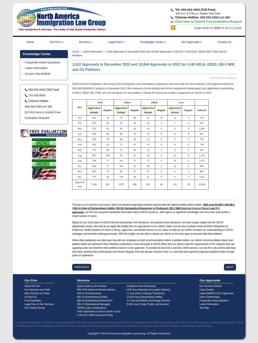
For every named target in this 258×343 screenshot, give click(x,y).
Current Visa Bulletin (37, 73)
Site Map (204, 307)
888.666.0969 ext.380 (215, 17)
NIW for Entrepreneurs (89, 293)
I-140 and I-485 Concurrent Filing (94, 315)
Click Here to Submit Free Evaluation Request (208, 21)
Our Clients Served (35, 307)
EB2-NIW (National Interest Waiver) (96, 289)
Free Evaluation (33, 300)
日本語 (238, 28)
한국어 (229, 28)
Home (30, 42)
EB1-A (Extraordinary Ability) (92, 297)
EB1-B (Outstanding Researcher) (94, 300)
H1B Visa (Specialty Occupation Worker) (148, 289)
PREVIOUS (81, 267)
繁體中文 (220, 28)
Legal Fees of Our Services (39, 304)
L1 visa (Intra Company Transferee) (146, 293)
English (199, 28)
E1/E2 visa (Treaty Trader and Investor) (148, 304)
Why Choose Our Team (37, 293)
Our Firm (56, 42)
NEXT (230, 267)
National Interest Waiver (195, 208)
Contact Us (224, 42)
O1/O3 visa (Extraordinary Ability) (144, 297)
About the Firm (33, 286)
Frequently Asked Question (214, 300)
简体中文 (208, 28)
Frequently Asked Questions (42, 62)
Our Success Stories (211, 286)
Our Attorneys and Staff (37, 289)
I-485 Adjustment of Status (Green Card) (98, 311)
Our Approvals (191, 42)
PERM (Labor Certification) (91, 307)
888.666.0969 (190, 9)
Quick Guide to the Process (91, 286)
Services (86, 42)
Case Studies (207, 289)
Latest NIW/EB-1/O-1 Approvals (217, 293)
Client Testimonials (210, 297)
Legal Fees (116, 42)
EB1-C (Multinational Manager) (93, 304)
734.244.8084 (37, 95)
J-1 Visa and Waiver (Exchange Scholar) (148, 300)
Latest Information (36, 68)
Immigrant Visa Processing (141, 286)
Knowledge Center (153, 42)
